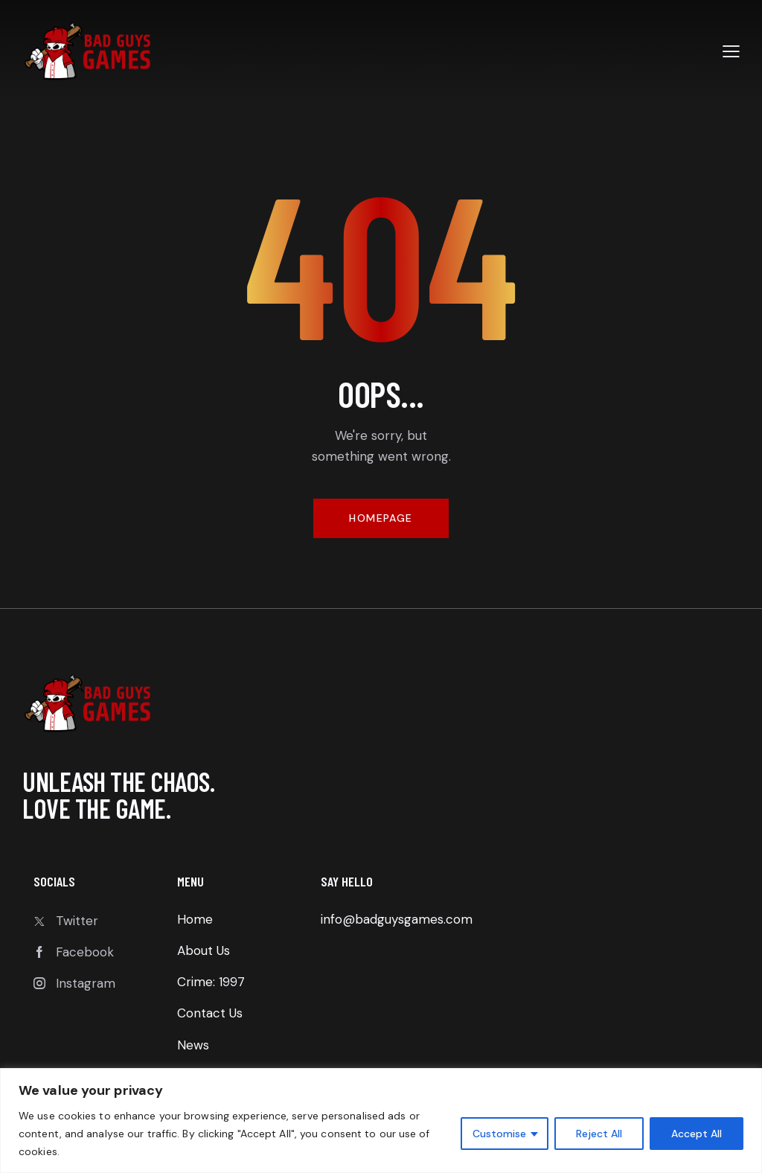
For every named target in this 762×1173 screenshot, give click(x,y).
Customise (499, 1133)
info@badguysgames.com (397, 919)
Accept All (696, 1133)
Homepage (380, 518)
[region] (381, 1120)
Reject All (599, 1133)
